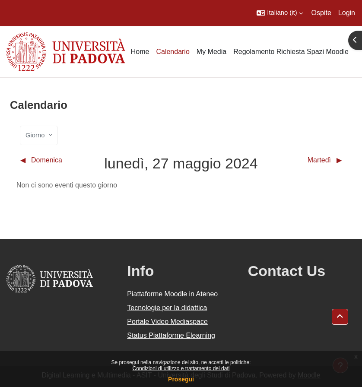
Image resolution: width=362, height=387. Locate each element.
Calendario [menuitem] (172, 51)
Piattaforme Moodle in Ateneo (172, 294)
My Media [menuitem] (211, 51)
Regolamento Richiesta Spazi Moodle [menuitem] (291, 51)
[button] (279, 13)
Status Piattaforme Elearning (171, 335)
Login (346, 12)
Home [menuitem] (140, 51)
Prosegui (181, 379)
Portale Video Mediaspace (167, 321)
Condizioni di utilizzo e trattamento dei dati (181, 368)
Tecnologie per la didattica (167, 307)
